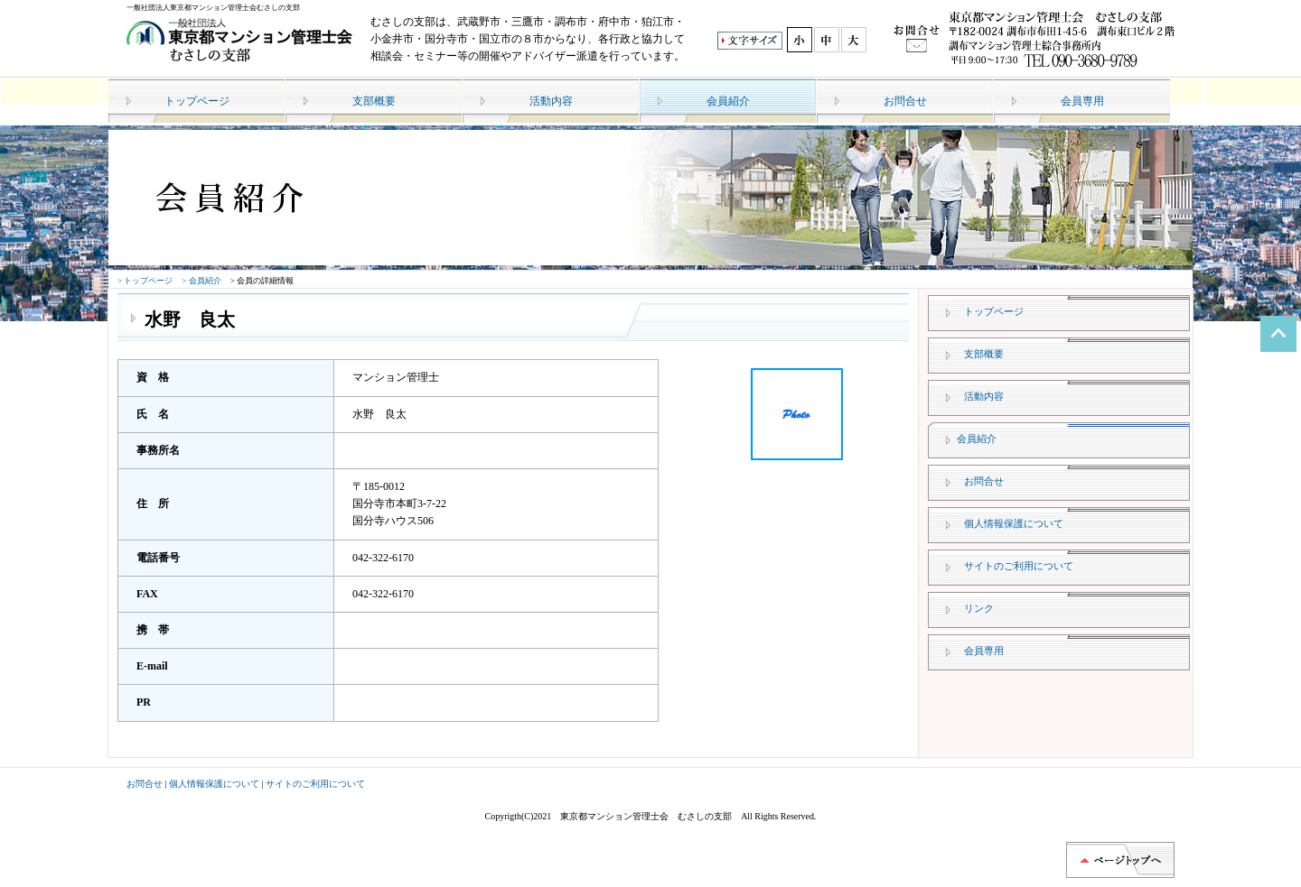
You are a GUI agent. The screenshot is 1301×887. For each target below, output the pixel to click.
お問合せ (905, 101)
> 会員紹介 (201, 280)
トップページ (196, 101)
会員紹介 (728, 101)
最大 (854, 39)
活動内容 (551, 101)
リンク (979, 608)
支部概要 (374, 101)
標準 (798, 39)
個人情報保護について (1013, 523)
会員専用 (1082, 101)
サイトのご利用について (1018, 565)
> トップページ (145, 280)
